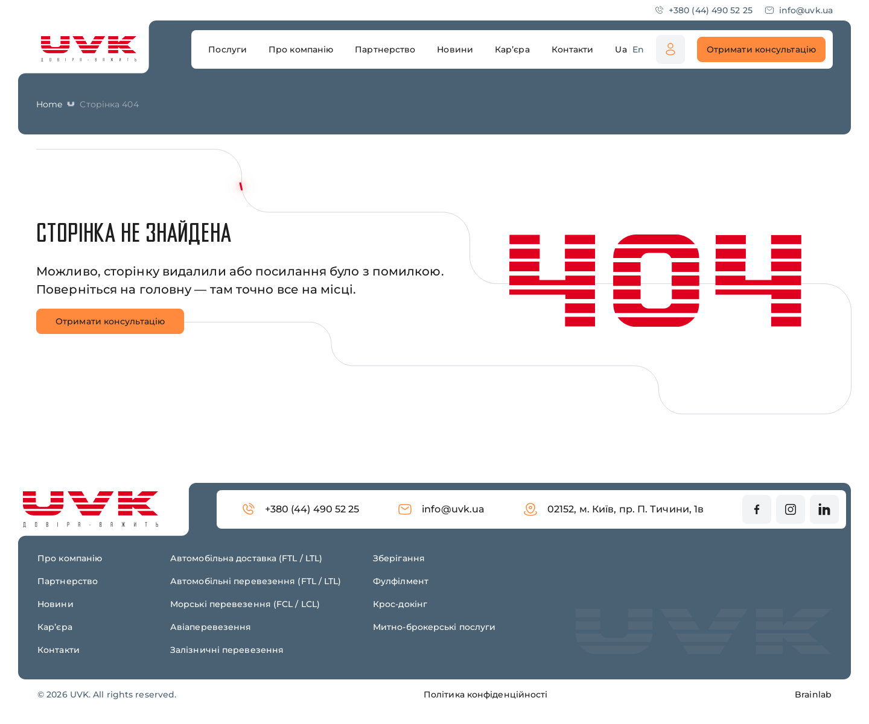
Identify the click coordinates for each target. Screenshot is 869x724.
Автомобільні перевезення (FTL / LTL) (256, 581)
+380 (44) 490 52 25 (703, 10)
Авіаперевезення (211, 627)
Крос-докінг (400, 604)
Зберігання (399, 558)
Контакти (58, 649)
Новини (55, 604)
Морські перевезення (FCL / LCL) (245, 604)
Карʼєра (54, 627)
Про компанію (69, 558)
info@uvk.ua (799, 10)
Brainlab (813, 694)
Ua (620, 49)
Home (49, 104)
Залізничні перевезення (227, 649)
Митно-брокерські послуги (434, 627)
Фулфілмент (400, 581)
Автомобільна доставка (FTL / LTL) (246, 558)
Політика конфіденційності (486, 694)
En (638, 49)
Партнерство (67, 581)
